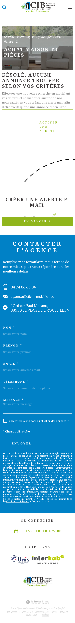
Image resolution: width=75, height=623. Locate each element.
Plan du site (27, 612)
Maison (8, 42)
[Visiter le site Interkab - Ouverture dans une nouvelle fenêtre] (48, 559)
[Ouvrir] (4, 7)
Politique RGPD (32, 615)
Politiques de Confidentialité (55, 499)
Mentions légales (42, 612)
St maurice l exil (50, 37)
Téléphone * (15, 381)
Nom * (9, 327)
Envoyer (22, 443)
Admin (54, 612)
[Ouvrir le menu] (70, 7)
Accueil (9, 37)
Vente (21, 37)
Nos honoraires (13, 612)
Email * (11, 363)
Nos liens (64, 612)
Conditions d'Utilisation (17, 501)
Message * (13, 399)
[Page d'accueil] (37, 7)
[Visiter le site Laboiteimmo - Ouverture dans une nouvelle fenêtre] (37, 602)
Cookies (45, 615)
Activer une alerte (34, 127)
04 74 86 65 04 (23, 287)
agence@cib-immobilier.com (34, 296)
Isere (31, 37)
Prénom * (12, 345)
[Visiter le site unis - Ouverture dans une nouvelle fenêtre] (20, 559)
